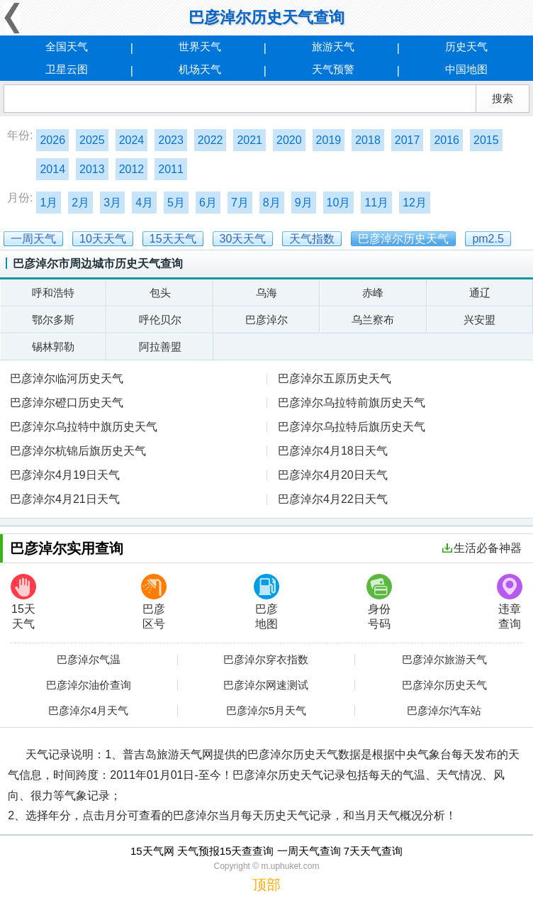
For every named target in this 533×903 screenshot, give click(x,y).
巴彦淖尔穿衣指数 (265, 659)
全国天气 (66, 46)
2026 (52, 140)
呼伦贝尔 (160, 320)
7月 (240, 202)
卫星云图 (66, 69)
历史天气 (466, 46)
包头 (160, 293)
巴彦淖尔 (266, 320)
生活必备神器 (482, 548)
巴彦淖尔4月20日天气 (333, 475)
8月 (272, 202)
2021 (249, 140)
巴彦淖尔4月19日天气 (65, 475)
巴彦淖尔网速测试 (265, 685)
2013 (92, 169)
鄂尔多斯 (53, 320)
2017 (407, 140)
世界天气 (200, 46)
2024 (132, 140)
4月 (144, 202)
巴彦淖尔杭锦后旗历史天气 (78, 451)
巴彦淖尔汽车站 (444, 710)
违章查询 (509, 602)
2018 (368, 140)
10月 (339, 202)
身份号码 (379, 602)
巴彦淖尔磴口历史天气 (66, 403)
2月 (80, 202)
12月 (415, 202)
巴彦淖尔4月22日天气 (333, 499)
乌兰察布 (373, 320)
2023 (171, 140)
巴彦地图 (266, 602)
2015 (486, 140)
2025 (92, 140)
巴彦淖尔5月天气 (266, 710)
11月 (376, 202)
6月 (208, 202)
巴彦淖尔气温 (88, 659)
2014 (52, 169)
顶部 (266, 884)
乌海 (266, 293)
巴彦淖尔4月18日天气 (333, 451)
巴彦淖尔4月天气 (88, 710)
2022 (210, 140)
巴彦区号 (154, 602)
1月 (48, 202)
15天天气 (23, 602)
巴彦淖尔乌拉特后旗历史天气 (351, 427)
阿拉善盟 (160, 346)
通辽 (479, 293)
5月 (176, 202)
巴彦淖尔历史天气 (444, 685)
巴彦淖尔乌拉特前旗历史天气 (351, 403)
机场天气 (200, 69)
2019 (329, 140)
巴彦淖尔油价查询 (88, 685)
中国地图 (466, 69)
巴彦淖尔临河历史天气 (66, 378)
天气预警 (333, 69)
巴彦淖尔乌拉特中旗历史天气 (83, 427)
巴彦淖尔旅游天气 (444, 659)
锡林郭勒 (53, 346)
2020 (289, 140)
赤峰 (372, 293)
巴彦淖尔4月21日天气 (65, 499)
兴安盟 (479, 320)
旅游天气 (333, 46)
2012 (132, 169)
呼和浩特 (53, 293)
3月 (112, 202)
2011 (171, 169)
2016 (446, 140)
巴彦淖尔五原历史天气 (334, 378)
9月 (304, 202)
